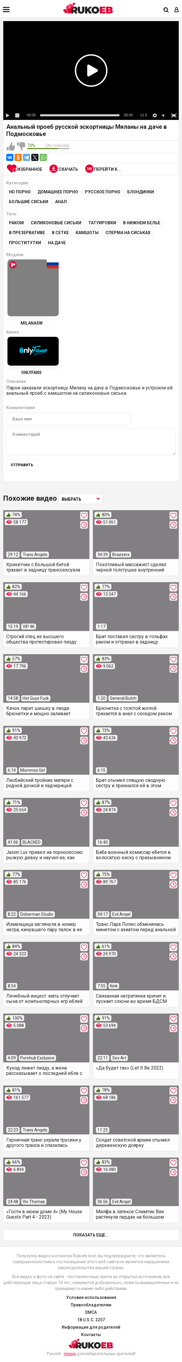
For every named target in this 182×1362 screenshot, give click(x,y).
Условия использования (91, 1296)
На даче (57, 242)
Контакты (91, 1334)
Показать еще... (91, 1234)
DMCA (91, 1311)
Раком (16, 222)
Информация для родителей (91, 1326)
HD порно (20, 192)
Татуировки (102, 222)
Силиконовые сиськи (56, 222)
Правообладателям (91, 1304)
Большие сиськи (28, 201)
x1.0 (143, 115)
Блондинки (140, 192)
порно (70, 1353)
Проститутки (25, 242)
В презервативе (27, 232)
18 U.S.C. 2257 (91, 1319)
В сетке (60, 232)
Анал (61, 201)
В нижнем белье (141, 222)
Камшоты (87, 232)
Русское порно (102, 192)
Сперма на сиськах (127, 232)
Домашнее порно (58, 192)
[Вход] (176, 10)
